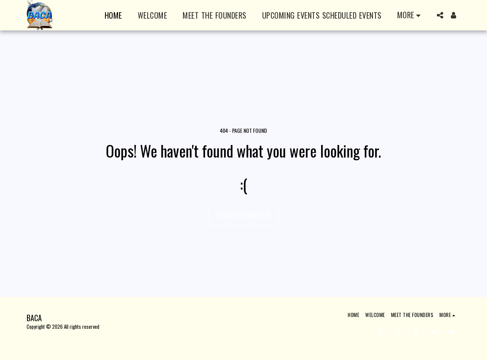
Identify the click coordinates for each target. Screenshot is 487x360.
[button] (439, 15)
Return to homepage (243, 215)
